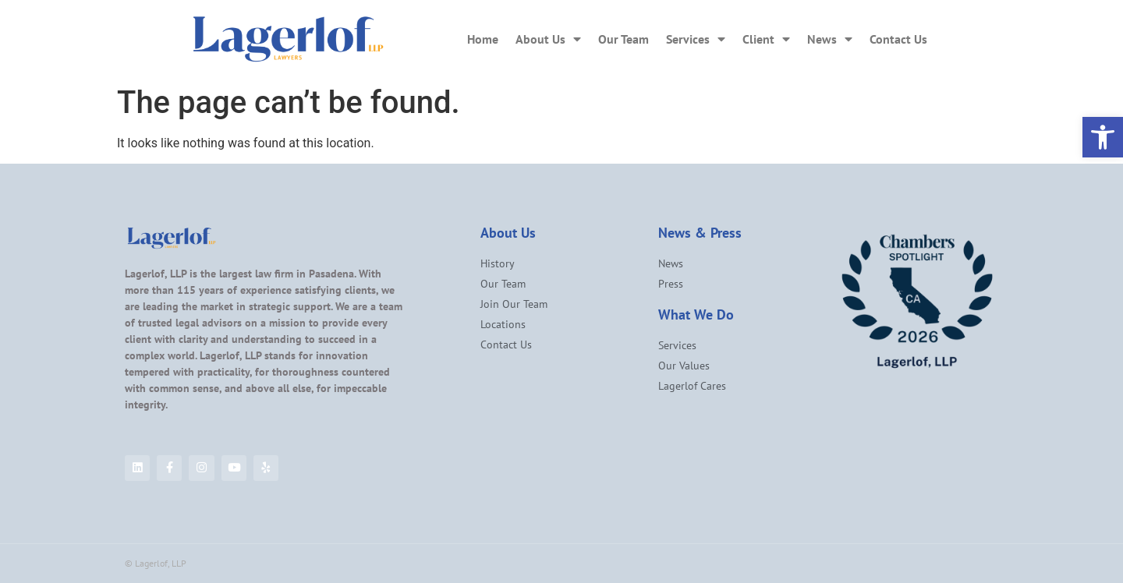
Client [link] (766, 39)
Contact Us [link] (898, 39)
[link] (1102, 137)
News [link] (829, 39)
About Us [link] (548, 39)
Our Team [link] (623, 39)
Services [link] (695, 39)
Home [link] (482, 39)
